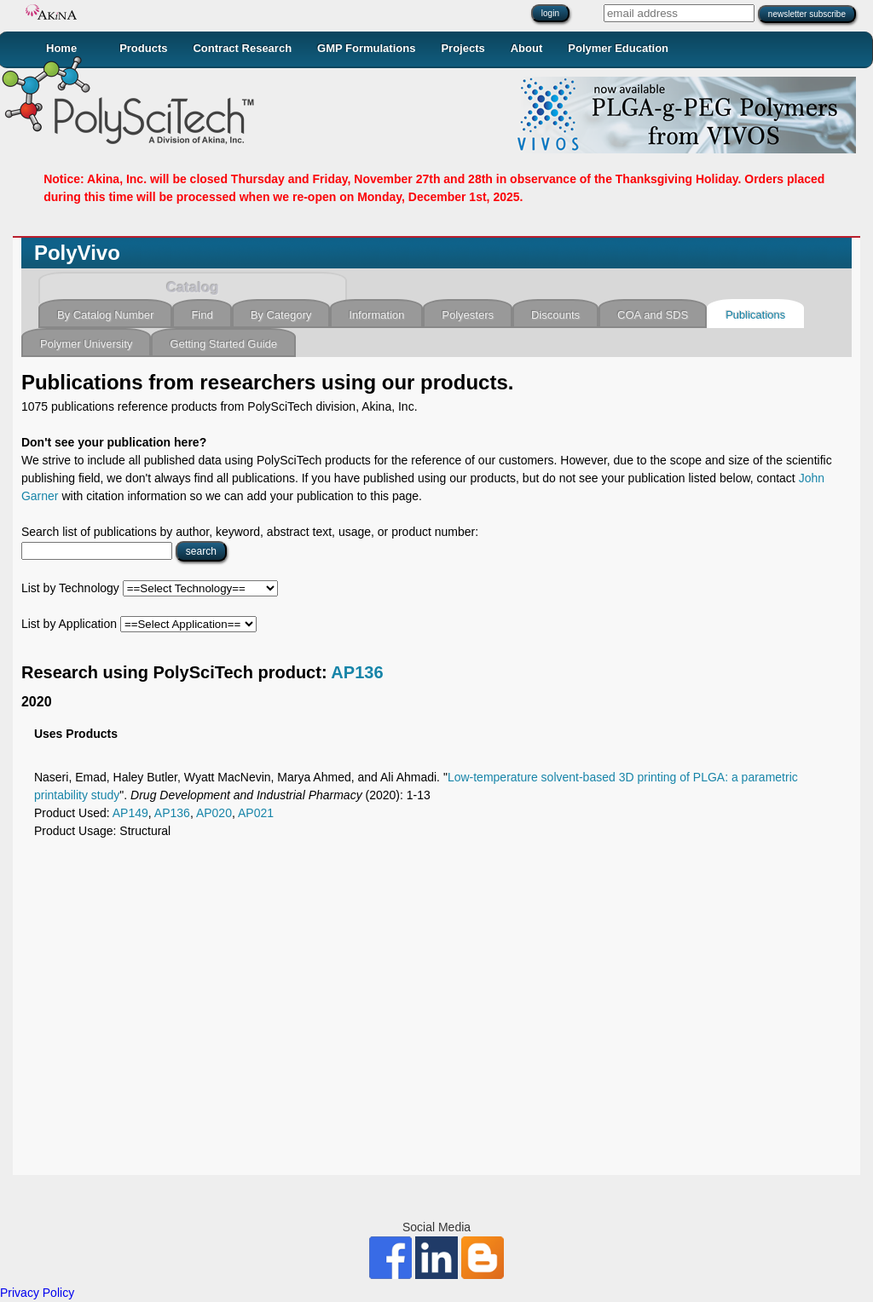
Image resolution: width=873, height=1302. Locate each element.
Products (143, 48)
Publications (755, 314)
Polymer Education (618, 48)
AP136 (357, 672)
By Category (281, 314)
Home (61, 48)
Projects (462, 48)
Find (201, 314)
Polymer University (86, 343)
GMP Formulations (366, 48)
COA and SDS (652, 314)
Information (376, 314)
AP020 (214, 813)
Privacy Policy (37, 1292)
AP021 (256, 813)
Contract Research (242, 48)
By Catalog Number (105, 314)
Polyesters (468, 314)
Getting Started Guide (223, 343)
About (527, 48)
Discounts (555, 314)
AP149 (130, 813)
